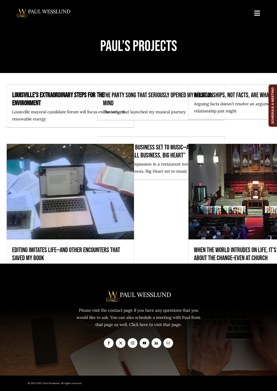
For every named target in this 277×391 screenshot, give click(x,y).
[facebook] (109, 343)
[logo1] (43, 10)
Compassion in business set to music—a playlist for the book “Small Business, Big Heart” (160, 151)
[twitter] (121, 343)
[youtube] (144, 343)
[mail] (168, 343)
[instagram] (132, 343)
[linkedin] (156, 343)
